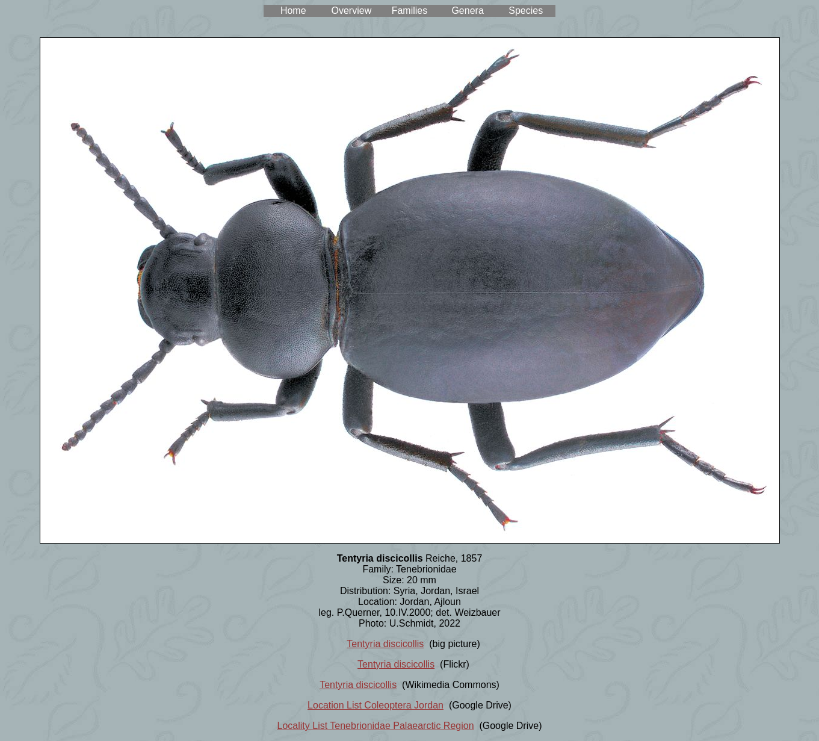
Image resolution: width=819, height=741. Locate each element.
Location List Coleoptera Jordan (375, 705)
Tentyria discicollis (385, 644)
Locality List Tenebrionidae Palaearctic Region (375, 726)
